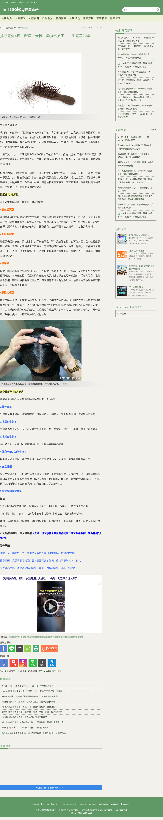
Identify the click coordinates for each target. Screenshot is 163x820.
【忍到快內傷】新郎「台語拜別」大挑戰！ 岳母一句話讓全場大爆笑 (39, 578)
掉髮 (52, 637)
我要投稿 (36, 804)
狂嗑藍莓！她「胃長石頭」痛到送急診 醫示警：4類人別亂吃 (136, 107)
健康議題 (74, 18)
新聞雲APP (32, 2)
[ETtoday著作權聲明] (49, 671)
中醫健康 (31, 637)
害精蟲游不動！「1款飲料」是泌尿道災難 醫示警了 (135, 47)
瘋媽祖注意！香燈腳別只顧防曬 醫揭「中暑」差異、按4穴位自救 (32, 712)
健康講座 (88, 18)
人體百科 (34, 18)
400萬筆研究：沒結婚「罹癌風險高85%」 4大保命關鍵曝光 (30, 696)
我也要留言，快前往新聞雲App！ (51, 787)
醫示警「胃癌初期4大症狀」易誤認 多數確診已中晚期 (135, 82)
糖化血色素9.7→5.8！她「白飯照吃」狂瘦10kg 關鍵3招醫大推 (136, 39)
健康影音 (115, 18)
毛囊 (69, 637)
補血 (75, 637)
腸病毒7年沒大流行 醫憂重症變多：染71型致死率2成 (26, 727)
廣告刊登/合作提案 (69, 804)
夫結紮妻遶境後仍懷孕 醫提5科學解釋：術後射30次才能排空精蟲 (34, 733)
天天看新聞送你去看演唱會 (138, 235)
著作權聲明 (115, 804)
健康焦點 (6, 18)
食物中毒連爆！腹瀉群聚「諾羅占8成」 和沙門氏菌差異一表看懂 (32, 691)
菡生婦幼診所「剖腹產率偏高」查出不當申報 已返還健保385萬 (135, 98)
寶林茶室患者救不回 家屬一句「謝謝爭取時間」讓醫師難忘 (29, 707)
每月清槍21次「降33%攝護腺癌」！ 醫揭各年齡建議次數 (135, 73)
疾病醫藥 (61, 18)
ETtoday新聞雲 (9, 2)
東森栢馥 (101, 18)
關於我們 (55, 804)
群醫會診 (47, 18)
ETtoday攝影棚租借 (135, 287)
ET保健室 (121, 313)
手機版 (22, 2)
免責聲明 (125, 804)
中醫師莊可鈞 (42, 637)
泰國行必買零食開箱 (136, 251)
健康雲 (21, 9)
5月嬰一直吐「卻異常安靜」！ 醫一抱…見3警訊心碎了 (27, 686)
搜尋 (158, 9)
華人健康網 (15, 637)
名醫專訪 (20, 18)
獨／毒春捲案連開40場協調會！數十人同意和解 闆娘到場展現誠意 (33, 722)
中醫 (23, 637)
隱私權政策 (103, 804)
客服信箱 (82, 804)
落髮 (57, 637)
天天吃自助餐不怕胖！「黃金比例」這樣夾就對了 (24, 717)
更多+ (153, 129)
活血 (80, 637)
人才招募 (45, 804)
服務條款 (92, 804)
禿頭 (63, 637)
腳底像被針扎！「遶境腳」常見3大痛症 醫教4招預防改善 (28, 701)
